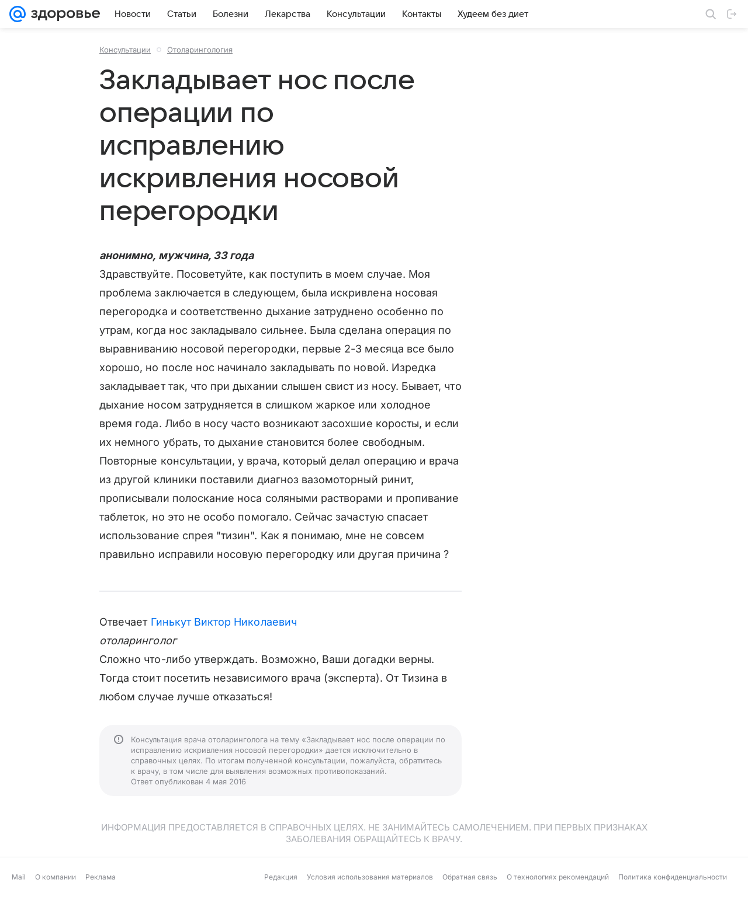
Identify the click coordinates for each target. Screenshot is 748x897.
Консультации (125, 49)
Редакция (280, 876)
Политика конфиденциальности (672, 876)
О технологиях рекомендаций (558, 876)
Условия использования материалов (370, 876)
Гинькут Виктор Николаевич (224, 622)
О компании (55, 876)
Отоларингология (200, 49)
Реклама (100, 876)
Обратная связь (469, 876)
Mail (19, 876)
